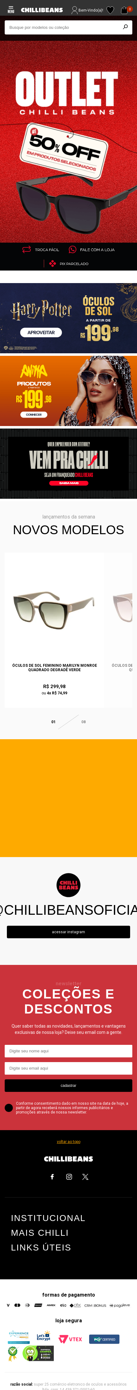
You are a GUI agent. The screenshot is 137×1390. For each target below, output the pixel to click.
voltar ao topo (68, 1126)
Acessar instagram (68, 916)
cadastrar (68, 1070)
